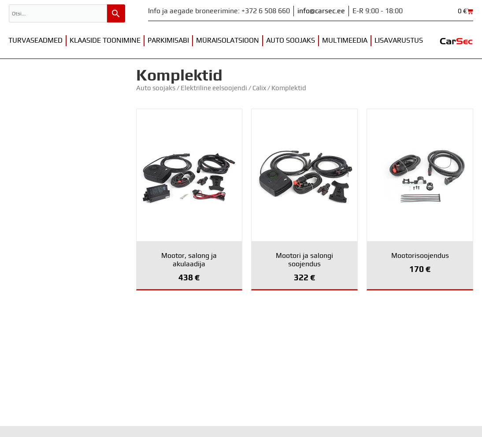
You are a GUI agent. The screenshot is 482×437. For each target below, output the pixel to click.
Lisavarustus (398, 40)
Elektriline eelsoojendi (214, 88)
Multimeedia (344, 40)
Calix (259, 88)
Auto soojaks (290, 40)
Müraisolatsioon (227, 40)
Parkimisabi (168, 40)
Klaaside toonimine (105, 40)
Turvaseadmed (35, 40)
